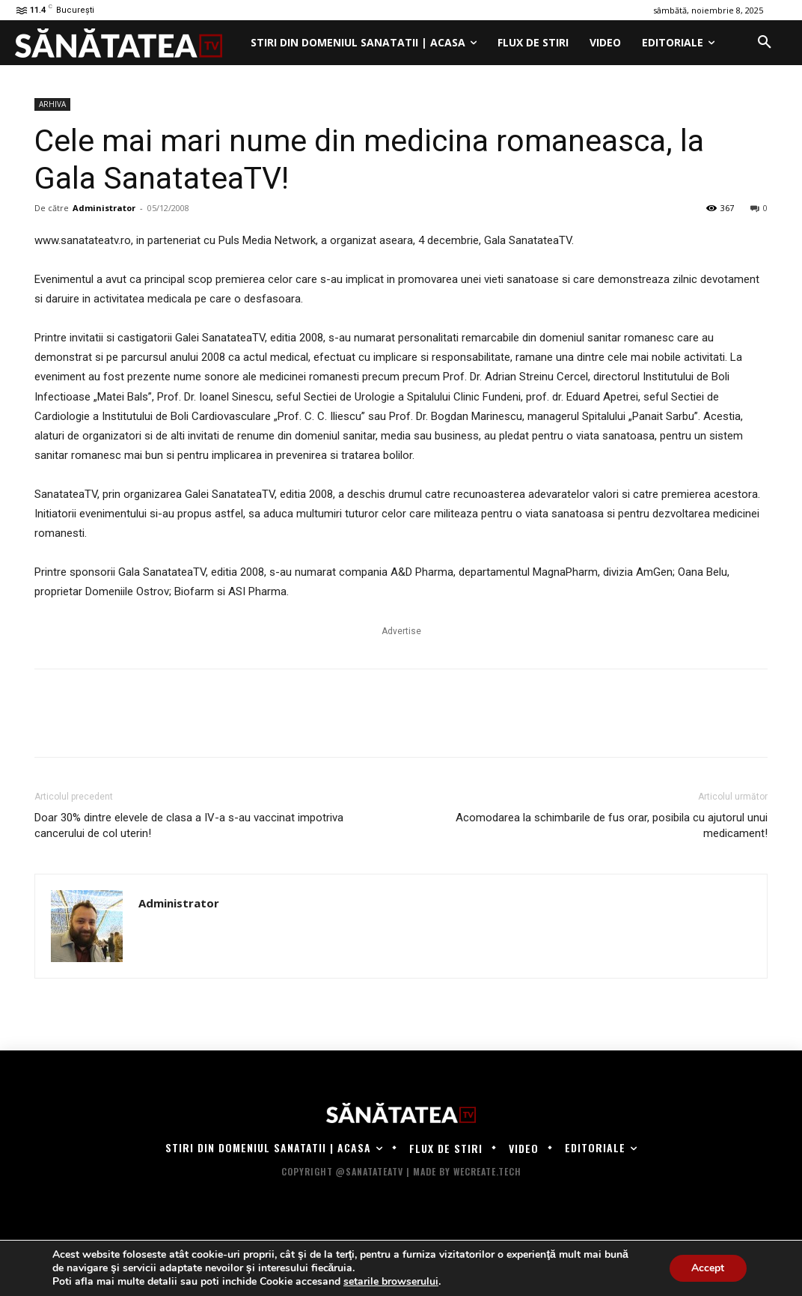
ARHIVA (52, 104)
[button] (764, 42)
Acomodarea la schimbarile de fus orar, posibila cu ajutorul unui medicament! (612, 825)
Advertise (401, 631)
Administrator (104, 207)
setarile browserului (390, 1282)
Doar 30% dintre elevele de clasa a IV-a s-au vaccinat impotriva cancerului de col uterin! (188, 825)
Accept (707, 1268)
